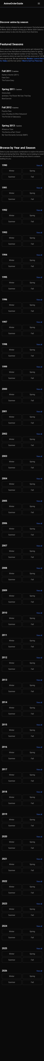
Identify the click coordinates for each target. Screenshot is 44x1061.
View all (39, 165)
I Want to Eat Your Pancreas (32, 61)
